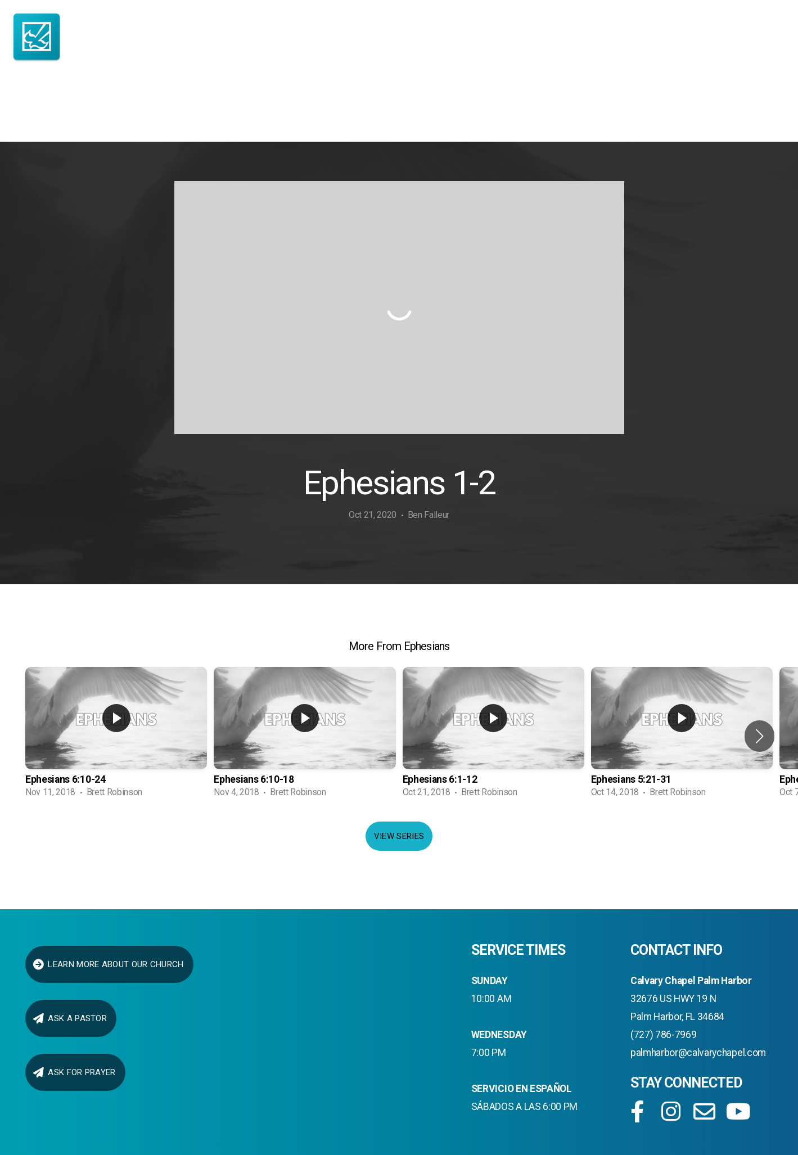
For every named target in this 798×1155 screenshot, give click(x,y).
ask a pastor (69, 1018)
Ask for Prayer (74, 1072)
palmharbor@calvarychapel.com (698, 1052)
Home (48, 109)
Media (550, 109)
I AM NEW (132, 109)
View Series (399, 836)
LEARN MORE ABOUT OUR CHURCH (108, 964)
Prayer (707, 109)
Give (624, 109)
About (225, 109)
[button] (759, 736)
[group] (116, 736)
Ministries (333, 109)
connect (451, 109)
